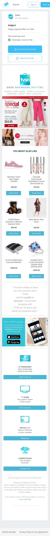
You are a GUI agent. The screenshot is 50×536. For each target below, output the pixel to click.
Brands (16, 4)
